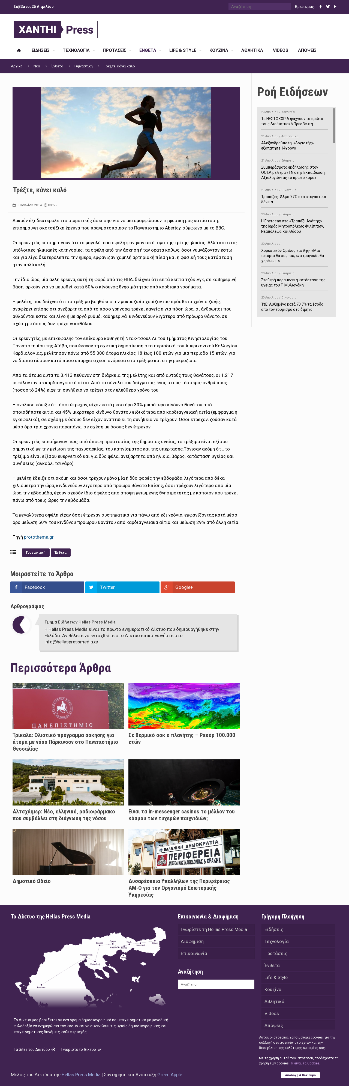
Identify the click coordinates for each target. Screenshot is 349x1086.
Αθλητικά (274, 1001)
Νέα (37, 66)
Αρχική (16, 66)
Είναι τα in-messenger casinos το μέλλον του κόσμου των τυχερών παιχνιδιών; (181, 815)
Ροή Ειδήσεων (292, 92)
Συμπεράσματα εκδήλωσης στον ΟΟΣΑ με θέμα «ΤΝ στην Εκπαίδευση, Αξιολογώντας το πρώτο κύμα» (294, 168)
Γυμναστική (83, 66)
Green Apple (169, 1074)
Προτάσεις (275, 953)
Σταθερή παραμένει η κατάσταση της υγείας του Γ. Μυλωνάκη (294, 278)
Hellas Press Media (81, 1074)
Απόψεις (273, 1025)
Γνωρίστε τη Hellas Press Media (214, 929)
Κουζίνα (272, 989)
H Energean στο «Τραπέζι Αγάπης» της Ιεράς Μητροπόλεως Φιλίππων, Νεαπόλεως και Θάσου (294, 222)
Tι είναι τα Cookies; (305, 1063)
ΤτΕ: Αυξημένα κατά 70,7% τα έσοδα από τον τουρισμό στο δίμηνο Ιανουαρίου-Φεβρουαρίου (294, 305)
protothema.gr (39, 537)
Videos (271, 1013)
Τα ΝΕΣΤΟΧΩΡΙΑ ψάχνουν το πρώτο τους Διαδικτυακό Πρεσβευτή (294, 117)
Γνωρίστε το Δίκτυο (81, 1049)
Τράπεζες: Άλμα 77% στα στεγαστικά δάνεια (294, 195)
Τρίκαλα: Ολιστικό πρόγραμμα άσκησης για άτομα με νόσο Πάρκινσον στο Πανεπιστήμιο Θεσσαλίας (65, 742)
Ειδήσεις (273, 929)
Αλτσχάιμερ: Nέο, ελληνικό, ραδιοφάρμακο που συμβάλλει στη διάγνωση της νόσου (64, 815)
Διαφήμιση (192, 941)
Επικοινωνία (194, 953)
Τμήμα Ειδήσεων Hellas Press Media (80, 622)
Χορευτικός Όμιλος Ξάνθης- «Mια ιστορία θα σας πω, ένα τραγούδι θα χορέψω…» (294, 251)
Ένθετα (57, 66)
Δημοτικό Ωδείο (32, 881)
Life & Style (276, 977)
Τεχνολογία (276, 941)
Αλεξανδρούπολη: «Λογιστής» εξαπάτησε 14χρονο (294, 141)
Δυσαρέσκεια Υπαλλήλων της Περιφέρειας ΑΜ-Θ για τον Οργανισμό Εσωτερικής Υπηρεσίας (179, 888)
